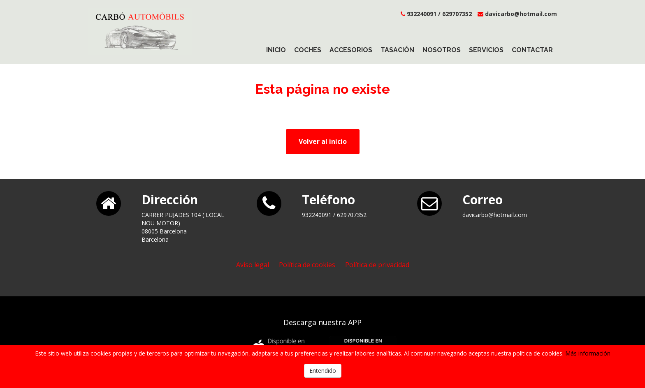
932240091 (421, 14)
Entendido (322, 370)
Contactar (532, 50)
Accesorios (350, 50)
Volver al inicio (323, 141)
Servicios (486, 50)
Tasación (397, 50)
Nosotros (441, 50)
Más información (587, 353)
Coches (307, 50)
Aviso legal (252, 264)
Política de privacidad (377, 264)
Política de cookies (307, 264)
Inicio (276, 50)
